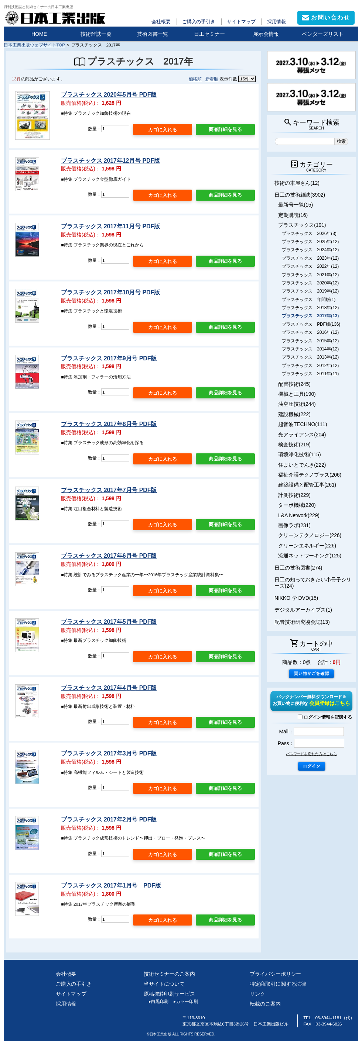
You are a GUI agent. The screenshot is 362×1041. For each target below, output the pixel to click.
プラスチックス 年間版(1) (308, 299)
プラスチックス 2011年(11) (310, 373)
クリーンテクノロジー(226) (309, 535)
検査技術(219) (294, 444)
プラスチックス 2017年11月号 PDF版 (110, 226)
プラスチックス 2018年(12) (310, 307)
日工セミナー (209, 34)
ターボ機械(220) (297, 505)
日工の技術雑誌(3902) (299, 195)
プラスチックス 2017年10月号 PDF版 (110, 292)
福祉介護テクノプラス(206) (309, 475)
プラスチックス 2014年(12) (310, 349)
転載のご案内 (265, 1004)
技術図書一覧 (152, 34)
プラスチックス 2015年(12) (310, 340)
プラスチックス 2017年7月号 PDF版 (109, 490)
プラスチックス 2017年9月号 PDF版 (109, 358)
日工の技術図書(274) (298, 568)
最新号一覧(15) (295, 205)
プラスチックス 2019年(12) (310, 291)
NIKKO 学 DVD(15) (296, 598)
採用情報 (276, 21)
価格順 (195, 78)
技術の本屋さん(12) (297, 183)
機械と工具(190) (297, 394)
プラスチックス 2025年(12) (310, 241)
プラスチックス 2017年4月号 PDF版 (109, 688)
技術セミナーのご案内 (169, 974)
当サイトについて (164, 984)
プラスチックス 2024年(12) (310, 249)
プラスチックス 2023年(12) (310, 258)
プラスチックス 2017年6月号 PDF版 (109, 556)
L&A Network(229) (299, 515)
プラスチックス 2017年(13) (310, 315)
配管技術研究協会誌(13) (301, 622)
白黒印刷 (156, 1001)
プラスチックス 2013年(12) (310, 357)
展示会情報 (266, 34)
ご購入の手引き (198, 21)
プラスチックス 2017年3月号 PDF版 (109, 753)
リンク (257, 994)
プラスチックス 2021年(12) (310, 274)
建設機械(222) (294, 414)
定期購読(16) (293, 215)
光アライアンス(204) (302, 435)
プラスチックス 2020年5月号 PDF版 (109, 94)
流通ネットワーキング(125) (309, 555)
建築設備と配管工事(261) (307, 485)
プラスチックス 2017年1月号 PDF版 (111, 885)
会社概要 (161, 21)
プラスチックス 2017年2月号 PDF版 (109, 819)
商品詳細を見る (225, 129)
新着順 (212, 78)
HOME (39, 34)
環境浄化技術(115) (299, 454)
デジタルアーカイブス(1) (303, 610)
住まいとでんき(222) (302, 465)
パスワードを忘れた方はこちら (311, 754)
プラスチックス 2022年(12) (310, 266)
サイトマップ (241, 21)
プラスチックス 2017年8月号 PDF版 (109, 424)
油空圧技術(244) (297, 404)
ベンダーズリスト (323, 34)
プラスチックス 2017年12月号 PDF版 (110, 161)
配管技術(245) (294, 384)
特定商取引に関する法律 (278, 984)
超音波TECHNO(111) (302, 424)
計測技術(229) (294, 495)
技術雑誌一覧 (96, 34)
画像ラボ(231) (294, 525)
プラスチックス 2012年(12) (310, 365)
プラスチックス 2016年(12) (310, 332)
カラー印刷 (183, 1001)
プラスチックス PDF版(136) (311, 324)
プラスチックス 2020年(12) (310, 283)
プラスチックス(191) (302, 225)
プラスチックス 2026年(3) (309, 233)
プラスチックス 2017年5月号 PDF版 (109, 622)
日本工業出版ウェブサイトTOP (34, 44)
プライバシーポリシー (275, 974)
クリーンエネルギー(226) (307, 546)
